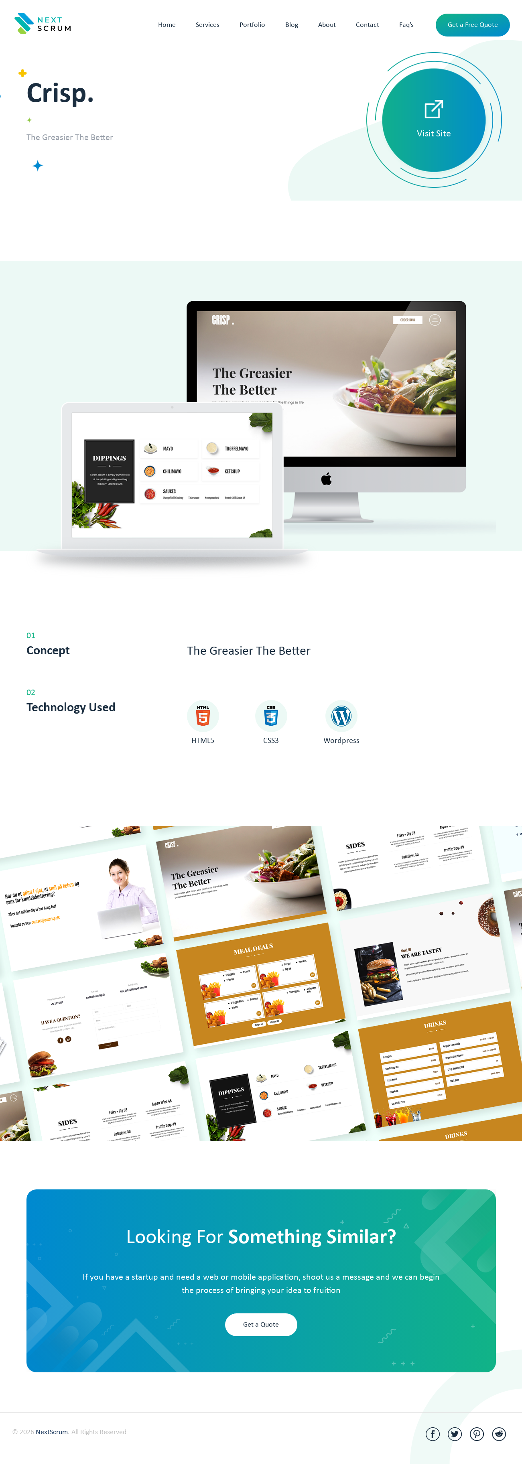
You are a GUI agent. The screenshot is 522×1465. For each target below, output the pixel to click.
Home (167, 25)
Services (207, 25)
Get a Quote (261, 1325)
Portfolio (252, 25)
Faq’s (406, 25)
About (327, 25)
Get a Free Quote (473, 25)
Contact (367, 25)
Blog (291, 25)
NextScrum (52, 1432)
